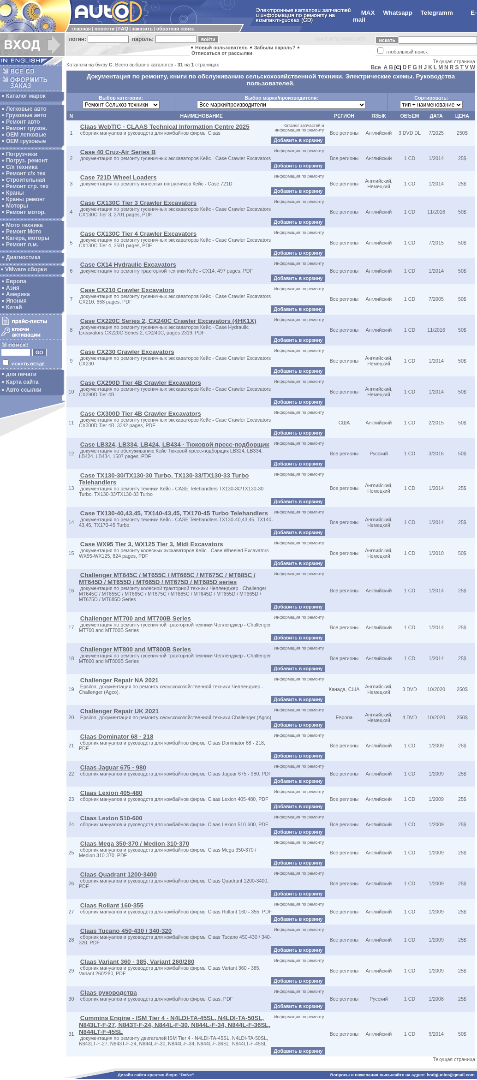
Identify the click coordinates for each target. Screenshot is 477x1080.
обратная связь (175, 28)
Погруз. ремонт (27, 160)
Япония (16, 301)
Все (376, 67)
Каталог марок (26, 96)
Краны (15, 193)
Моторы (17, 206)
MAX (368, 12)
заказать (142, 28)
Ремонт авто (23, 122)
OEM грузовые (26, 141)
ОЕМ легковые (26, 134)
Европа (16, 281)
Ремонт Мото (24, 231)
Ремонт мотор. (26, 212)
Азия (12, 288)
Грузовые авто (26, 115)
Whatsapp (397, 12)
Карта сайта (22, 382)
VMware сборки (26, 269)
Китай (14, 307)
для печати (21, 374)
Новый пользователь (221, 47)
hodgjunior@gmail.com (451, 1075)
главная (81, 28)
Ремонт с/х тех (26, 173)
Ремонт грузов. (26, 128)
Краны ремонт (25, 199)
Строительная (25, 180)
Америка (18, 294)
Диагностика (23, 257)
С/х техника (21, 167)
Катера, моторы (27, 238)
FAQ (123, 28)
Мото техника (24, 225)
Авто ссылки (24, 390)
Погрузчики (21, 154)
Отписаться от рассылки (221, 53)
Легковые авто (26, 109)
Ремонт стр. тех (27, 186)
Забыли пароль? (275, 47)
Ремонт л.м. (22, 244)
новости (104, 28)
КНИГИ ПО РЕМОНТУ (341, 39)
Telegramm (437, 12)
